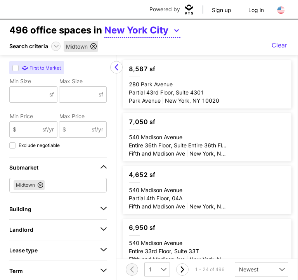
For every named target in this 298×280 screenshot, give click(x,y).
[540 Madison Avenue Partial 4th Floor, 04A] (207, 190)
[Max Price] (79, 129)
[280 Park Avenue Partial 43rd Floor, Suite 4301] (207, 84)
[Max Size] (79, 94)
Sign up (221, 10)
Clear (279, 45)
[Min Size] (29, 94)
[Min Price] (29, 129)
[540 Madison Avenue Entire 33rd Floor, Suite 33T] (207, 243)
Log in (256, 10)
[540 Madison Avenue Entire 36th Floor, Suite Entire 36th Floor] (207, 137)
